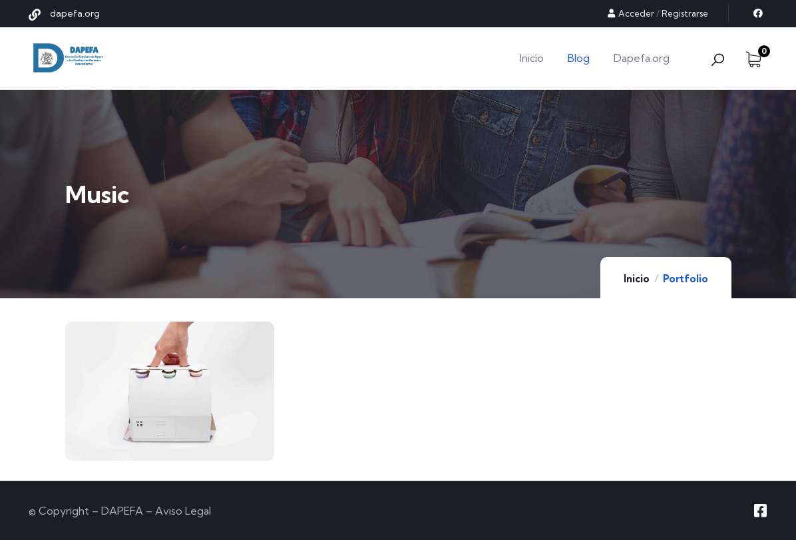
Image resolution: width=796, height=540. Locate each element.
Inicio (637, 278)
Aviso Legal (183, 510)
